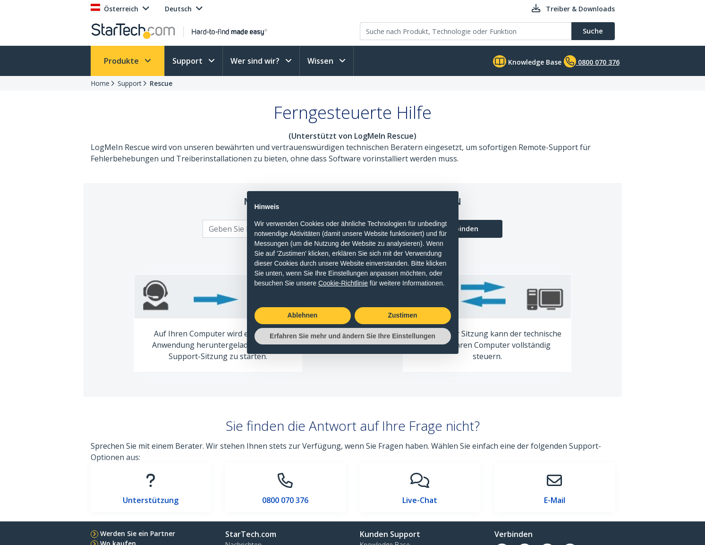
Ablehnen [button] (303, 315)
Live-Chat (419, 500)
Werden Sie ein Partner (137, 533)
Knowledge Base (527, 61)
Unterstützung (150, 500)
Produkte (122, 61)
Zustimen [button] (402, 315)
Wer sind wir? (255, 61)
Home (100, 83)
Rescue (161, 83)
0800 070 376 (285, 500)
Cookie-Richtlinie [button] (343, 283)
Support (188, 61)
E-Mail (554, 500)
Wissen (321, 61)
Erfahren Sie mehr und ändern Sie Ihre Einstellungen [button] (352, 336)
